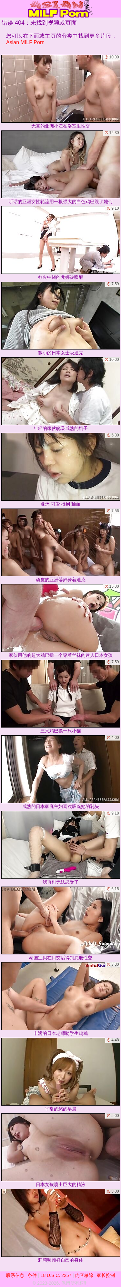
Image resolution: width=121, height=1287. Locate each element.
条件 (32, 1275)
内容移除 (84, 1275)
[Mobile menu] (6, 9)
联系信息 (15, 1275)
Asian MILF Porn (25, 42)
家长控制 (106, 1275)
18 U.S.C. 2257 (56, 1275)
